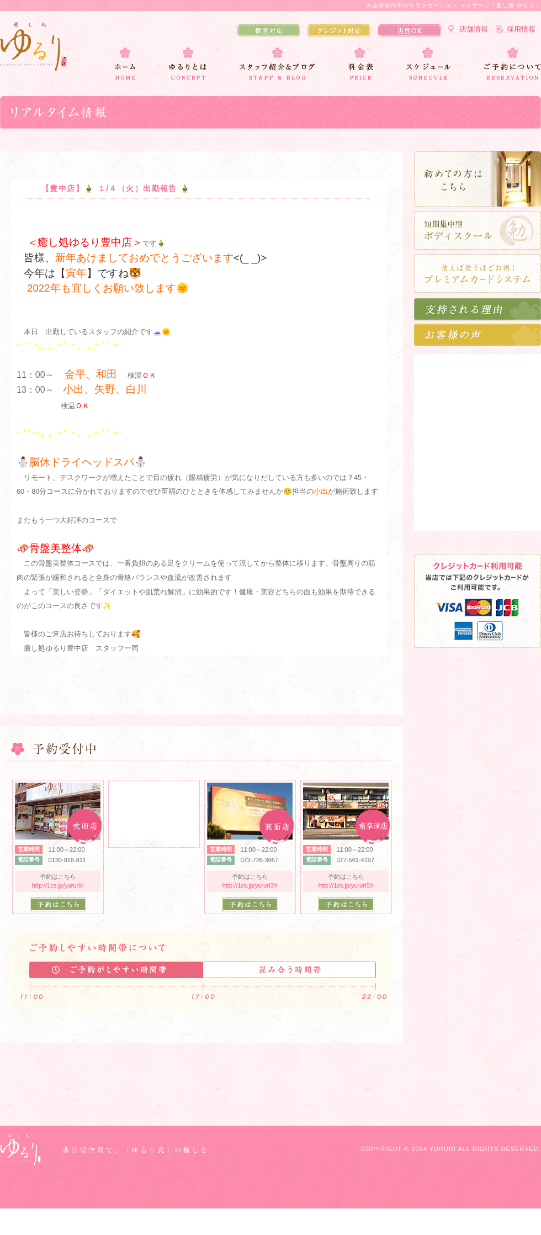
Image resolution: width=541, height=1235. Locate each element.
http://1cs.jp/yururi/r (58, 885)
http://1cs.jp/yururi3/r (250, 885)
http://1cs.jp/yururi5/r (346, 885)
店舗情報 (473, 29)
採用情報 (521, 29)
